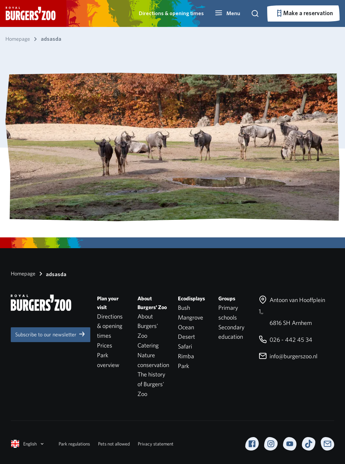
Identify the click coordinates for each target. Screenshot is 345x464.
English (28, 444)
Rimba (186, 356)
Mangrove (190, 317)
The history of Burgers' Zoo (151, 384)
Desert (186, 336)
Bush (184, 307)
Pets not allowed (114, 444)
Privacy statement (156, 444)
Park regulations (74, 444)
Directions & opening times (171, 13)
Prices (104, 345)
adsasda (51, 274)
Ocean (186, 327)
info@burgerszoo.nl (288, 356)
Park (183, 366)
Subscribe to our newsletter (50, 334)
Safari (185, 346)
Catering (148, 345)
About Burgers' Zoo (147, 326)
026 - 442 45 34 (285, 339)
